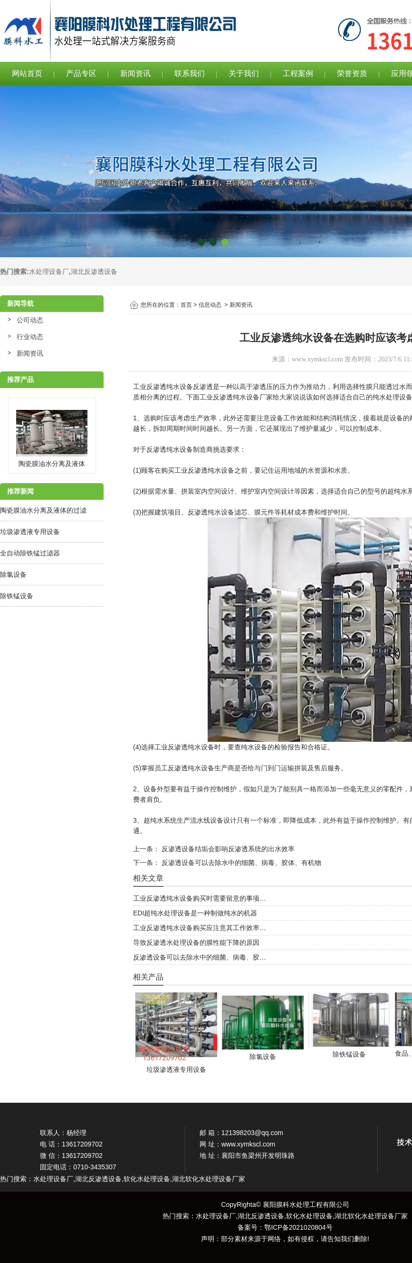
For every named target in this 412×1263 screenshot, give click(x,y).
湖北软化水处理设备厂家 (371, 1216)
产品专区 (81, 73)
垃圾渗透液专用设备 (30, 531)
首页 (186, 304)
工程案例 (298, 73)
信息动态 (210, 304)
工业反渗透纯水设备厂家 (236, 397)
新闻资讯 (135, 73)
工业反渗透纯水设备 (163, 386)
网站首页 (27, 73)
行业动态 (30, 336)
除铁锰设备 (16, 596)
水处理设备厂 (49, 271)
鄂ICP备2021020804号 (298, 1227)
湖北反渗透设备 (94, 271)
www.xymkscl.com (317, 359)
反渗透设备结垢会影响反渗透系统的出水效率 (227, 849)
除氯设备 (13, 574)
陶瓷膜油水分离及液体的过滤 (43, 510)
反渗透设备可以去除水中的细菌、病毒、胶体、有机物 (240, 862)
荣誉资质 (352, 73)
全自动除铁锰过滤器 (30, 553)
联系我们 (189, 73)
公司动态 (30, 320)
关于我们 (244, 73)
